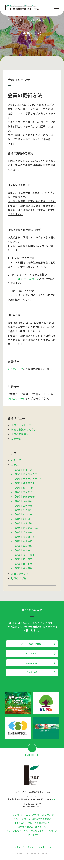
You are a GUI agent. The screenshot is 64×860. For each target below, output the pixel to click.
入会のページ (15, 369)
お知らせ (16, 460)
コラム (15, 464)
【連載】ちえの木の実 (25, 474)
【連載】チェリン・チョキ (28, 478)
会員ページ (22, 20)
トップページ (9, 20)
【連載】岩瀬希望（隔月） (28, 527)
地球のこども (18, 578)
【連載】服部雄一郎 (24, 536)
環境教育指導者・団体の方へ (32, 826)
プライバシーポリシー (24, 847)
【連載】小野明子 (23, 514)
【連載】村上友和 (23, 541)
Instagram (31, 662)
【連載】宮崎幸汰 (23, 505)
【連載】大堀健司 (23, 501)
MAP (54, 799)
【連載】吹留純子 (23, 492)
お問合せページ (16, 398)
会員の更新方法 (20, 434)
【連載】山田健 (22, 519)
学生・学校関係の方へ (38, 822)
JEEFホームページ (28, 278)
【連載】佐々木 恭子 (24, 487)
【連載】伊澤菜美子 (24, 483)
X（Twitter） (31, 672)
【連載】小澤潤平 (23, 509)
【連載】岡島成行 (23, 523)
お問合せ (16, 438)
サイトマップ (44, 847)
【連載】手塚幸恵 (23, 532)
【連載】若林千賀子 (24, 554)
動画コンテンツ (20, 573)
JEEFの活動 (48, 814)
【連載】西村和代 (23, 563)
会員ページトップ (21, 425)
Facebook (31, 653)
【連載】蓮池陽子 (23, 559)
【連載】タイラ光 (23, 469)
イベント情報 (19, 818)
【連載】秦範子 (22, 550)
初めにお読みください (23, 429)
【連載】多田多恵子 (24, 496)
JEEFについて (33, 814)
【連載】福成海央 (23, 545)
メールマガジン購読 (31, 643)
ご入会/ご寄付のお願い (40, 818)
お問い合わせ (32, 834)
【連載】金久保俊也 (24, 568)
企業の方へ (20, 822)
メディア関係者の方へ (17, 830)
